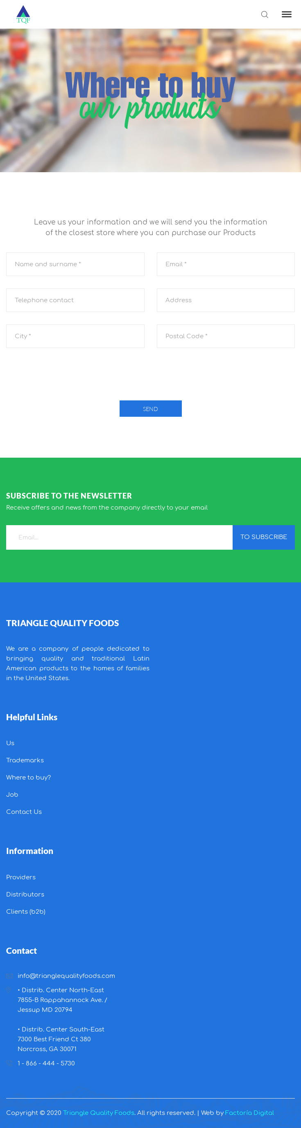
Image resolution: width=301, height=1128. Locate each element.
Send (150, 408)
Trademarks (25, 760)
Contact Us (24, 812)
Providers (21, 877)
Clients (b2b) (25, 911)
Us (10, 743)
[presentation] (150, 376)
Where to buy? (28, 777)
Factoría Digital (249, 1113)
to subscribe (263, 537)
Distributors (25, 894)
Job (12, 794)
